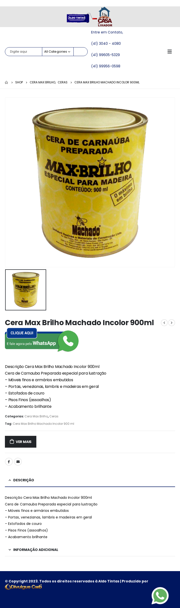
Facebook (9, 462)
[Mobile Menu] (171, 51)
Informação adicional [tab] (35, 549)
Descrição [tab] (23, 480)
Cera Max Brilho (36, 416)
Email (18, 462)
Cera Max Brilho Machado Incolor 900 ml (43, 424)
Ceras (53, 416)
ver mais (23, 441)
